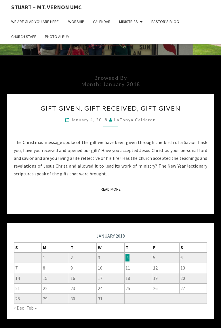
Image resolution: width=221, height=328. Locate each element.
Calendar (101, 21)
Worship (76, 21)
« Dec (19, 308)
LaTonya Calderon (135, 119)
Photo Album (57, 36)
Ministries (128, 21)
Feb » (31, 308)
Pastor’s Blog (165, 21)
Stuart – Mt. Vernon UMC (46, 7)
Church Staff (23, 36)
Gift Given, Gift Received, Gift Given (111, 108)
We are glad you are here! (35, 21)
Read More (112, 189)
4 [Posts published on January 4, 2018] (127, 257)
